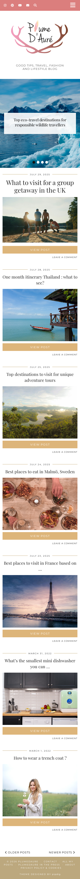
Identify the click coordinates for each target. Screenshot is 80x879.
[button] (74, 5)
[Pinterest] (12, 5)
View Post (40, 249)
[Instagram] (5, 5)
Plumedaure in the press (39, 864)
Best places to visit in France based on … (40, 566)
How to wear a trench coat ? (40, 758)
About (70, 864)
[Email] (27, 5)
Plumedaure (28, 861)
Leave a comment (64, 257)
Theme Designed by (40, 874)
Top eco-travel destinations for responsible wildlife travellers (40, 122)
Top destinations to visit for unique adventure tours (40, 377)
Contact (50, 861)
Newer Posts (62, 852)
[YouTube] (20, 5)
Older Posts (17, 852)
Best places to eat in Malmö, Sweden (40, 471)
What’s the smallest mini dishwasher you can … (40, 663)
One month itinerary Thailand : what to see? (40, 280)
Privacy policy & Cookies (41, 868)
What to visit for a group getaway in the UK (40, 186)
